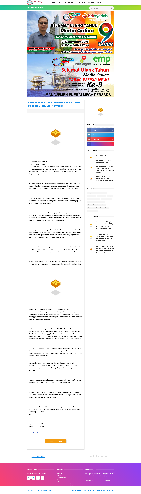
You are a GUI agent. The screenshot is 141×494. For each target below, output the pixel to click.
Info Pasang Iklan (38, 456)
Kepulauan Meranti (93, 199)
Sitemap (59, 480)
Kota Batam (91, 202)
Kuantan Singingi (93, 205)
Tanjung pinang (92, 211)
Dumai (104, 193)
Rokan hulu (99, 208)
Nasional (102, 205)
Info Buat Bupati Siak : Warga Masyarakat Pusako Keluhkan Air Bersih (105, 179)
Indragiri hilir (91, 196)
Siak (106, 208)
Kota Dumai (100, 202)
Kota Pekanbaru (106, 199)
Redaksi (59, 475)
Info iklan (60, 482)
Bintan (98, 193)
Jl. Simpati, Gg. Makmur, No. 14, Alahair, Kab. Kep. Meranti (95, 490)
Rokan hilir (91, 208)
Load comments (56, 441)
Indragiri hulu (101, 196)
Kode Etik (60, 473)
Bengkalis (91, 193)
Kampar (110, 196)
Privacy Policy (61, 478)
